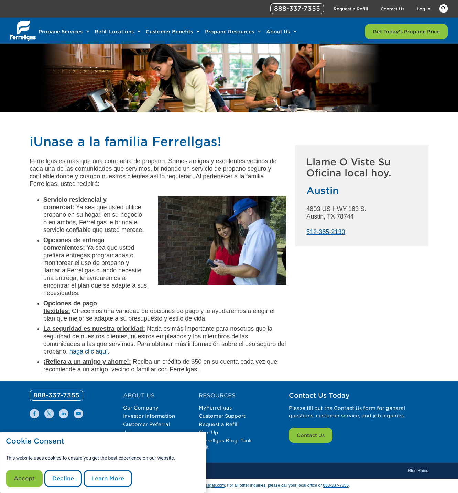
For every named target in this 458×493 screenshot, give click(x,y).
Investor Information (149, 416)
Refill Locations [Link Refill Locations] (114, 31)
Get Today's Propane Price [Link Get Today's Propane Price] (406, 31)
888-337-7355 (336, 485)
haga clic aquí (88, 351)
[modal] (103, 462)
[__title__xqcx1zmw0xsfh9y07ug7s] (23, 31)
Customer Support (222, 416)
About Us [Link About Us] (278, 31)
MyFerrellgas (215, 408)
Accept (24, 478)
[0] (56, 395)
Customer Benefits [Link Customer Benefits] (169, 31)
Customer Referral (146, 424)
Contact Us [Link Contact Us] (392, 8)
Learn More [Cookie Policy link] (107, 478)
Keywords (443, 8)
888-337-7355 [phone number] (297, 8)
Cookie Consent (35, 441)
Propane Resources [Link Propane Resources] (229, 31)
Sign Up (208, 432)
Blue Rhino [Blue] (418, 470)
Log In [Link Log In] (423, 8)
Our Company (141, 408)
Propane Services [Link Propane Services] (61, 31)
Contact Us (311, 435)
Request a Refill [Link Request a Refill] (351, 8)
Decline (63, 478)
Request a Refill (219, 424)
